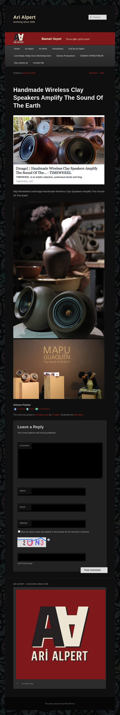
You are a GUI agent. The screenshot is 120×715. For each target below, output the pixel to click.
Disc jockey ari (21, 63)
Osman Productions (65, 56)
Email (22, 507)
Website (23, 523)
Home (17, 48)
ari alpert (56, 415)
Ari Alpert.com (42, 415)
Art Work (43, 48)
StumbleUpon (42, 409)
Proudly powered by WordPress (60, 704)
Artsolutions (57, 48)
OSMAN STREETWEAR (91, 56)
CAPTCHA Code (24, 563)
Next (103, 73)
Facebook (19, 409)
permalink (78, 415)
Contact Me (38, 63)
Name (22, 490)
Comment (24, 445)
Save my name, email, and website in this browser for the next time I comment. (55, 532)
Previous (92, 73)
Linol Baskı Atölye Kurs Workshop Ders (32, 56)
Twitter (30, 409)
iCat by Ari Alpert (76, 48)
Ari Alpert (24, 17)
